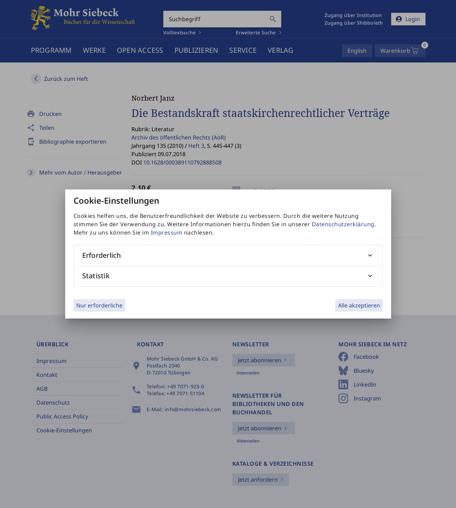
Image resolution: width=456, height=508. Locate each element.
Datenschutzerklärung (343, 224)
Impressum (167, 232)
